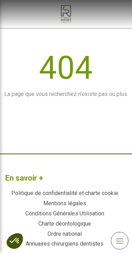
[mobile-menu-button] (119, 240)
